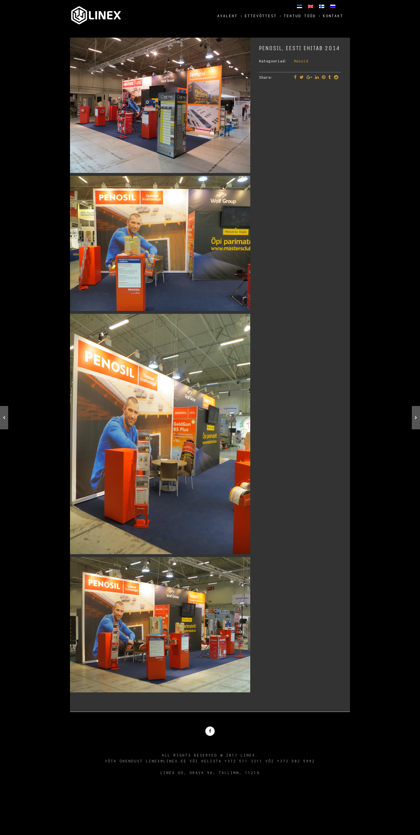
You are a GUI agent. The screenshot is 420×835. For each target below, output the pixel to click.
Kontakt (333, 16)
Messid (301, 61)
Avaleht (227, 16)
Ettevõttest (261, 16)
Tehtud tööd (300, 16)
